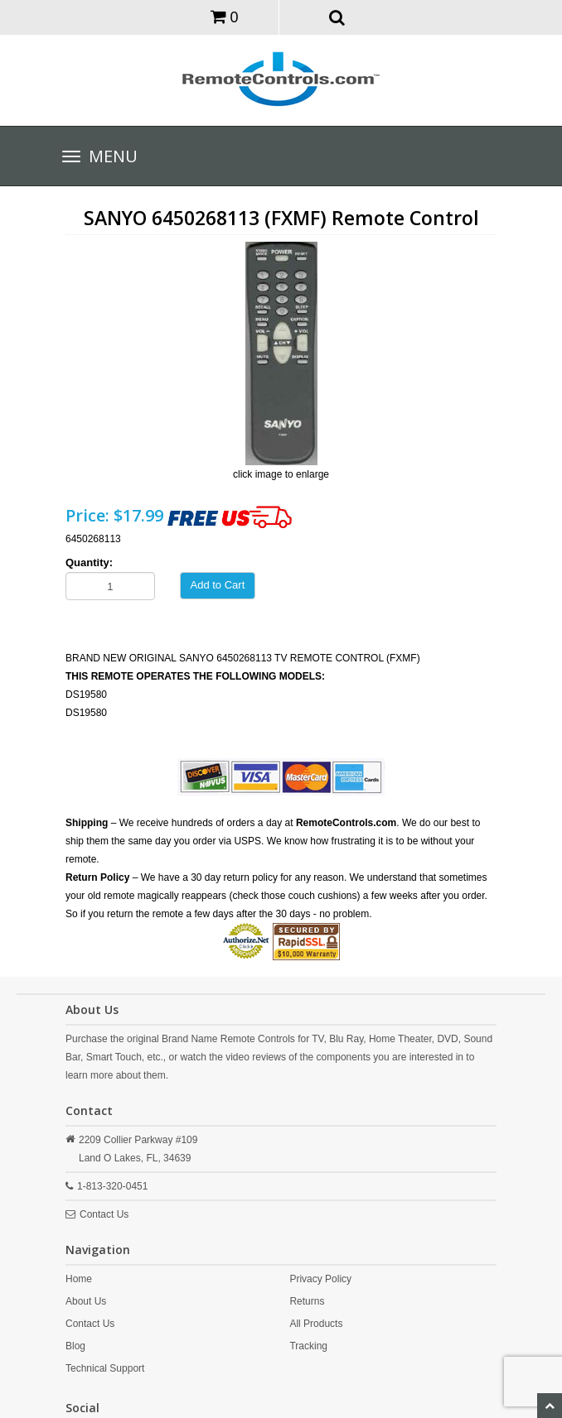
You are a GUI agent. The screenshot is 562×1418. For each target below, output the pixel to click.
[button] (338, 16)
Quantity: (89, 562)
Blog (75, 1346)
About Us (85, 1301)
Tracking (308, 1346)
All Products (315, 1323)
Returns (306, 1301)
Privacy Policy (320, 1279)
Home (78, 1279)
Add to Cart (218, 585)
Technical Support (104, 1368)
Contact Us (104, 1214)
